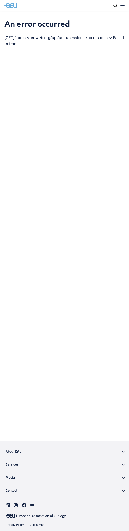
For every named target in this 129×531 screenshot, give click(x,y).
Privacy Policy (15, 525)
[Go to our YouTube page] (32, 505)
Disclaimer (36, 525)
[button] (66, 451)
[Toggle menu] (122, 5)
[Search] (115, 5)
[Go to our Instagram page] (16, 505)
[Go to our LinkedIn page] (8, 505)
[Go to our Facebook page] (24, 505)
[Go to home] (10, 5)
